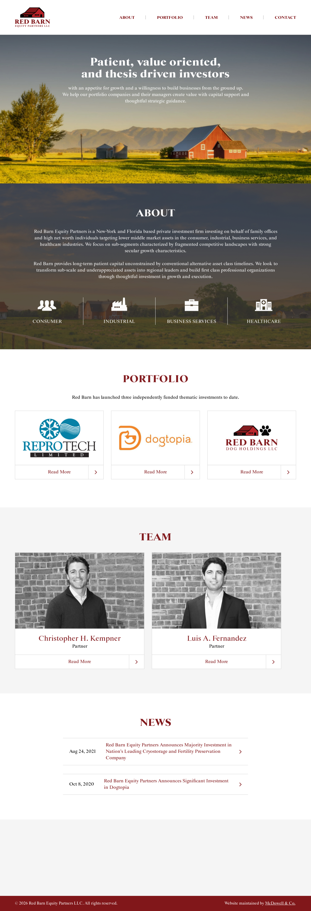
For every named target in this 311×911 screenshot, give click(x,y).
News (246, 17)
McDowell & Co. (280, 903)
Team (211, 17)
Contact (285, 17)
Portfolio (170, 17)
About (127, 17)
